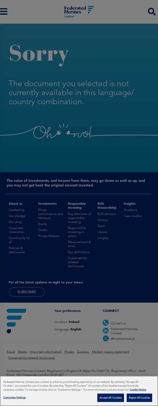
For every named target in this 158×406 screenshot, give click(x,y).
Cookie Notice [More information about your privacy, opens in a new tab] (138, 390)
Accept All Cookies (111, 398)
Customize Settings (14, 398)
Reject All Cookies (139, 398)
